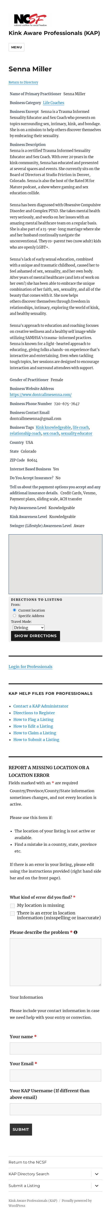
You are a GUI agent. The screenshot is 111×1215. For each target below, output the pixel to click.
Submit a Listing (24, 1185)
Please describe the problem (44, 932)
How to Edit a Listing (33, 726)
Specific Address (28, 616)
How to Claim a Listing (34, 732)
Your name (23, 1036)
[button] (55, 559)
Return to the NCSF (28, 1162)
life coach (81, 427)
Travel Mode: (21, 622)
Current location (29, 610)
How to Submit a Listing (36, 739)
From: (16, 605)
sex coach (51, 433)
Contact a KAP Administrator (40, 706)
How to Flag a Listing (33, 719)
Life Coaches (53, 103)
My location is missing (40, 905)
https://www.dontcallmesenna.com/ (41, 395)
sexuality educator (76, 433)
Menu (16, 47)
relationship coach (25, 433)
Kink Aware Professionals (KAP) (54, 33)
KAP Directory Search (29, 1174)
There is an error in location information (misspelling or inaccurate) (59, 915)
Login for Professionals (30, 666)
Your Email (23, 1063)
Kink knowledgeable (53, 427)
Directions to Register (34, 712)
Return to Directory (23, 82)
